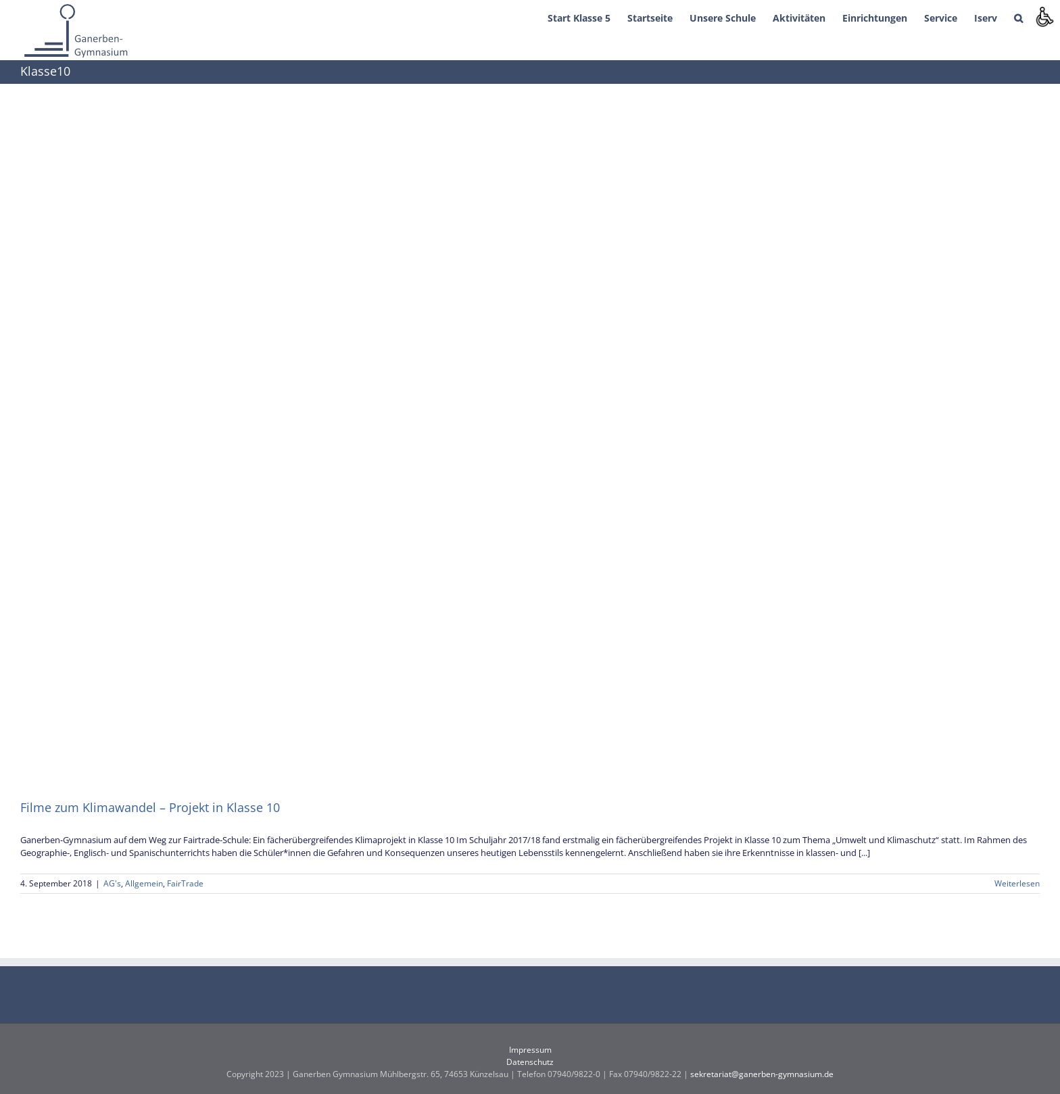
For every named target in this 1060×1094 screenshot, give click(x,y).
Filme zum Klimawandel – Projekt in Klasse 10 (150, 807)
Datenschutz (530, 1062)
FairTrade (185, 883)
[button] (1018, 17)
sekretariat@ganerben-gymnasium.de (762, 1074)
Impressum (530, 1049)
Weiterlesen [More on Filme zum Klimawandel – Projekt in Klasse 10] (1017, 883)
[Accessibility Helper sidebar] (1044, 16)
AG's (112, 883)
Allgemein (144, 883)
